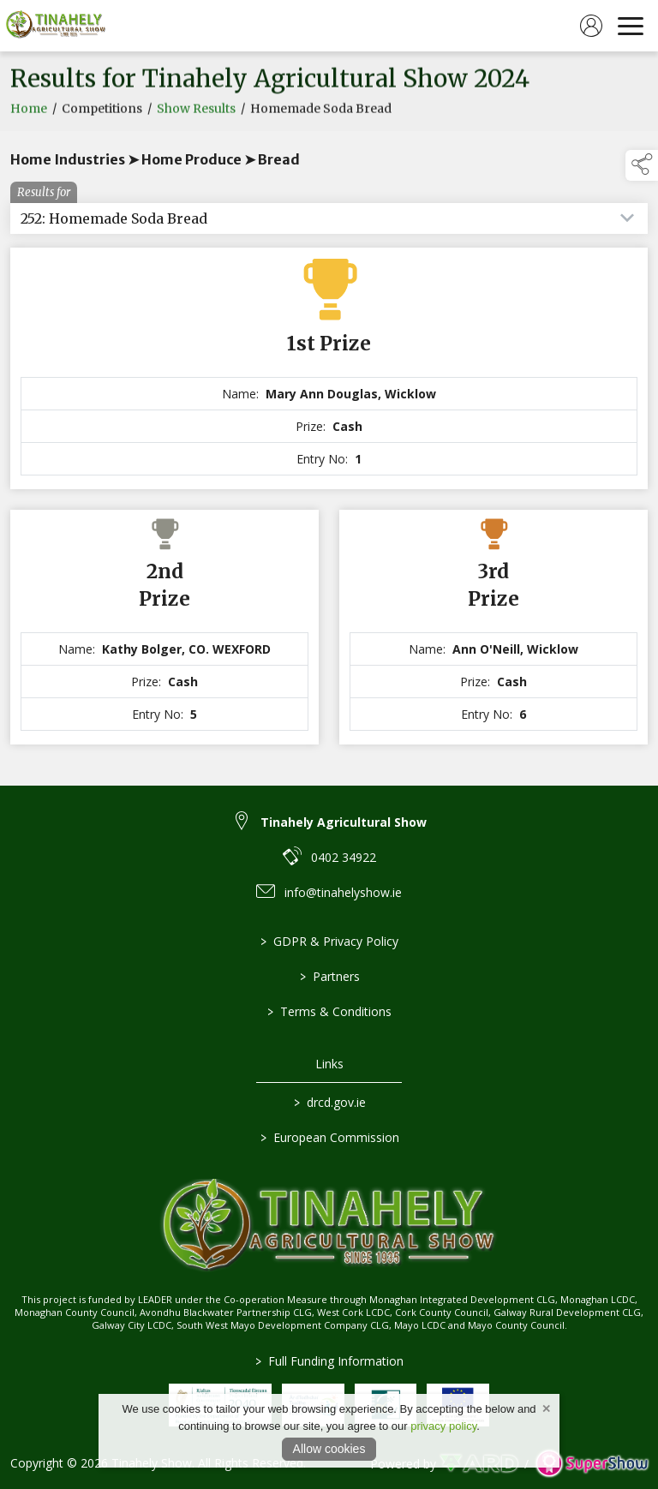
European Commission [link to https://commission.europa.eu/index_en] (329, 1137)
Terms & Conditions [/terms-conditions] (329, 1011)
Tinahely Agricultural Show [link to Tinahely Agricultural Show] (343, 822)
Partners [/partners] (329, 976)
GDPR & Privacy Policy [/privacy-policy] (329, 941)
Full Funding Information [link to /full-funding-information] (329, 1361)
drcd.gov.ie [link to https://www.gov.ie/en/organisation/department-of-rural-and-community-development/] (329, 1102)
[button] (641, 165)
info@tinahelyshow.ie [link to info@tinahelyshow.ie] (343, 892)
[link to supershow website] (591, 1464)
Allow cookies (329, 1449)
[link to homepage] (55, 25)
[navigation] (630, 26)
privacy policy (443, 1426)
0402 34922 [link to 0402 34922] (343, 857)
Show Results (196, 112)
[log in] (591, 25)
